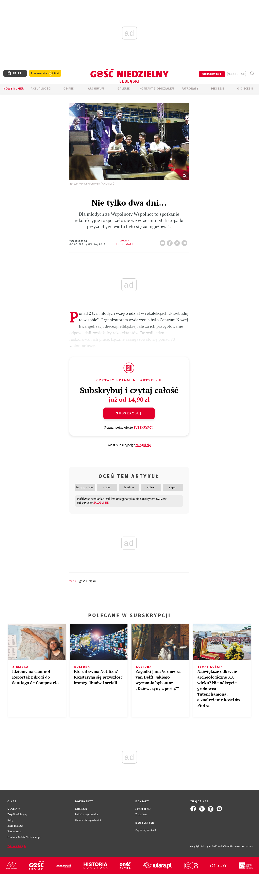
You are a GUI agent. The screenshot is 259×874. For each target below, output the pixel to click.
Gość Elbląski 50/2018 (87, 244)
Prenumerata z (45, 73)
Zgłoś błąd (16, 846)
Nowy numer (13, 88)
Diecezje (217, 88)
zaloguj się (236, 74)
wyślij (185, 242)
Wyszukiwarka (252, 73)
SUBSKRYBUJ (211, 74)
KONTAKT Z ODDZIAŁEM (156, 88)
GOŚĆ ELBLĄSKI (87, 581)
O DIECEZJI (245, 88)
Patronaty (190, 88)
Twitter (178, 242)
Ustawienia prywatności (88, 820)
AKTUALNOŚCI (41, 88)
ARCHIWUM (96, 88)
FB (170, 242)
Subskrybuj (129, 413)
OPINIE (69, 88)
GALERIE (124, 88)
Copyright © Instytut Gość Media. (207, 846)
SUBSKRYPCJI (144, 427)
